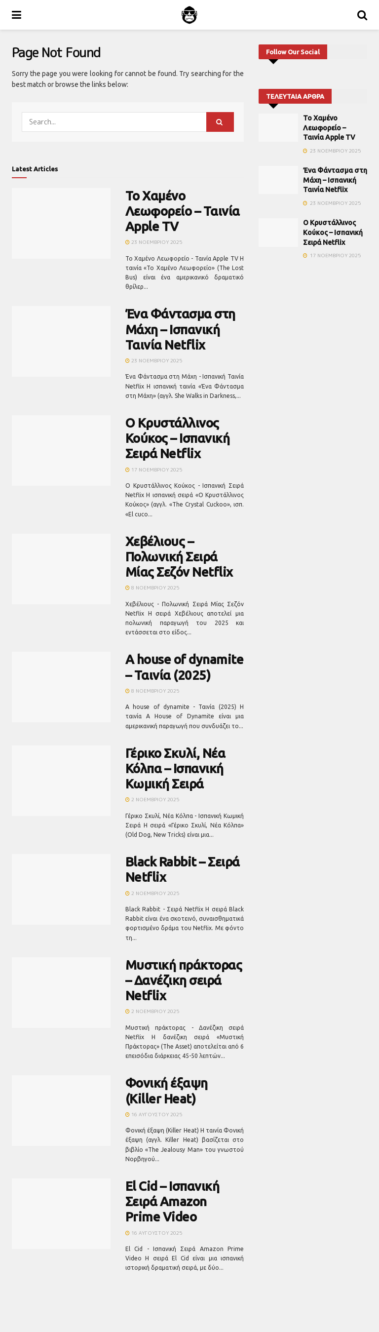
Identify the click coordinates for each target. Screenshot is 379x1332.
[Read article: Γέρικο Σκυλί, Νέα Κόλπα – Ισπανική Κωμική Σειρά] (61, 780)
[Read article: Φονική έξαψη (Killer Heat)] (61, 1110)
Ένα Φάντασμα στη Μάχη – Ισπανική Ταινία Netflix (180, 329)
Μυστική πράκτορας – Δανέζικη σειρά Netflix (183, 980)
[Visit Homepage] (189, 15)
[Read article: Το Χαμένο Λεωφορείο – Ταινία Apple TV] (61, 223)
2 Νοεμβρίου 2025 (152, 799)
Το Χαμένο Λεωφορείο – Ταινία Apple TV (182, 211)
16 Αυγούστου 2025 (153, 1114)
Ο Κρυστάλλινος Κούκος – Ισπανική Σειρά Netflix (177, 438)
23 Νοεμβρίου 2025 (153, 241)
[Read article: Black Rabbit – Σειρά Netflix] (61, 889)
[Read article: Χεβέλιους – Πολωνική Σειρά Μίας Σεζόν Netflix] (61, 569)
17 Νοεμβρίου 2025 (153, 469)
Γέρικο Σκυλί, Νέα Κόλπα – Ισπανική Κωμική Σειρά (175, 768)
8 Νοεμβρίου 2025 (152, 587)
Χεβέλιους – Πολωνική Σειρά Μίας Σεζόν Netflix (179, 556)
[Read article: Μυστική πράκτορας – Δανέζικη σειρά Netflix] (61, 992)
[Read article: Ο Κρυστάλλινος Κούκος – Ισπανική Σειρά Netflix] (61, 450)
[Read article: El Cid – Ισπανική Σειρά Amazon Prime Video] (61, 1213)
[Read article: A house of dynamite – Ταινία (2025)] (61, 687)
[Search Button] (362, 15)
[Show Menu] (16, 15)
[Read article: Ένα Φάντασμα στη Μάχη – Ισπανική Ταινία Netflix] (61, 341)
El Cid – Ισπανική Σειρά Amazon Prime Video (172, 1201)
